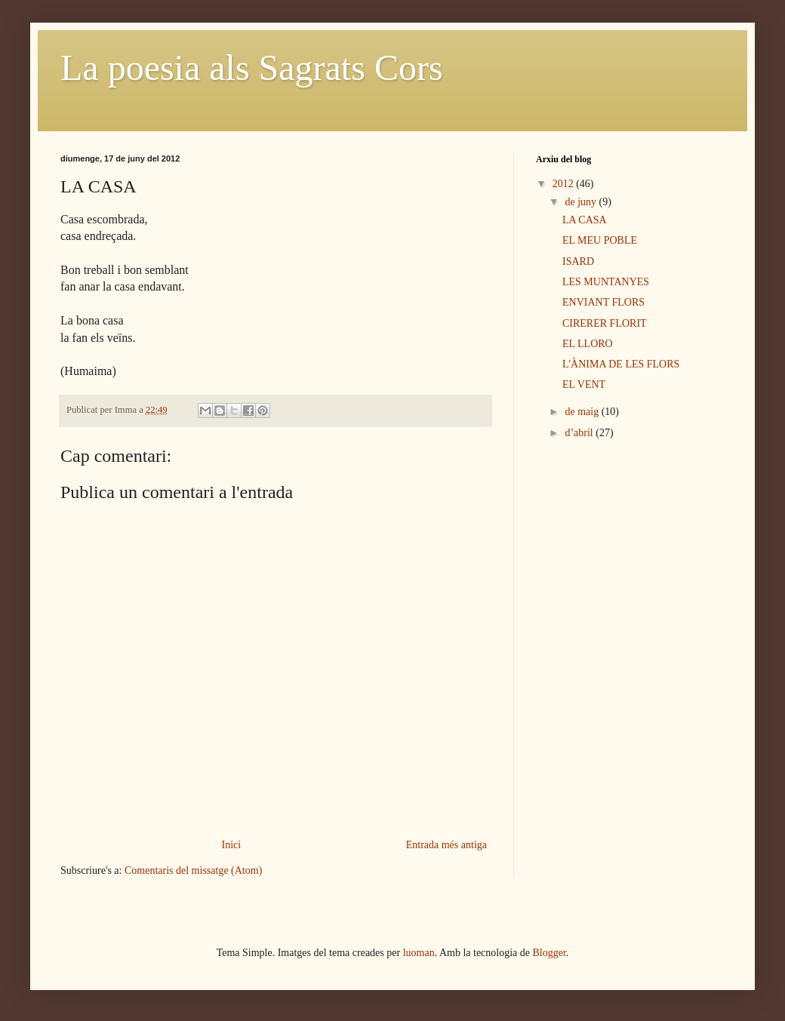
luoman (419, 952)
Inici (232, 844)
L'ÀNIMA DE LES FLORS (620, 364)
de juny (582, 202)
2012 (565, 183)
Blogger (549, 952)
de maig (583, 411)
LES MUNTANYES (605, 282)
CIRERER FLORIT (604, 323)
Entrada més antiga (446, 844)
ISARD (578, 261)
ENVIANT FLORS (603, 302)
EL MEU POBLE (599, 240)
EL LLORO (587, 343)
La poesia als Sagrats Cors (251, 68)
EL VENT (583, 384)
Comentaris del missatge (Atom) (193, 870)
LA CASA (584, 220)
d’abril (580, 432)
